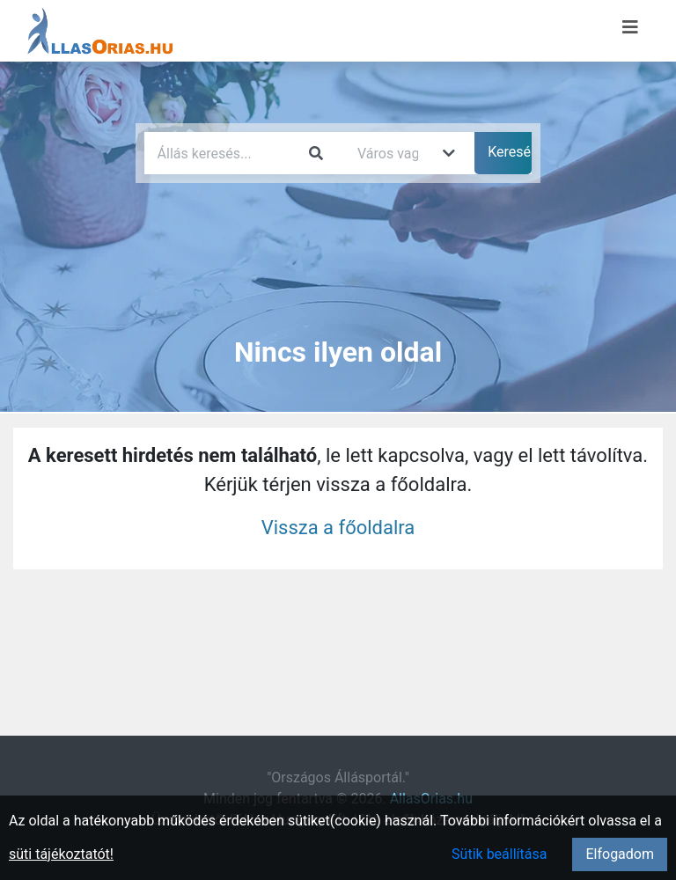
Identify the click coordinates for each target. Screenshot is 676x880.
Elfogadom (619, 854)
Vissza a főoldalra (338, 528)
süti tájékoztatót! (61, 854)
